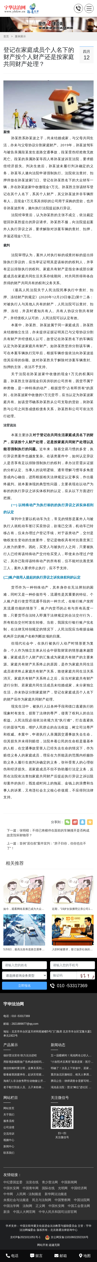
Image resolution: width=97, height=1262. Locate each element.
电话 (12, 1256)
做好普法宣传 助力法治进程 (20, 1055)
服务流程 (8, 1121)
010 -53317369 (72, 985)
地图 (85, 1256)
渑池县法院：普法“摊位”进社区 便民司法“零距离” (72, 1087)
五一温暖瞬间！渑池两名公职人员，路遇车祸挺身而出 (72, 1055)
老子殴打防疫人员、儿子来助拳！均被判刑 (24, 1087)
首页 (6, 36)
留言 (36, 1256)
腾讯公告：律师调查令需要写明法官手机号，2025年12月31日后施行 (72, 1080)
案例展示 (20, 36)
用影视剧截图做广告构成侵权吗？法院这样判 (24, 1061)
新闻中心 (8, 1146)
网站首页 (8, 1108)
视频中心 (8, 1140)
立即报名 (24, 985)
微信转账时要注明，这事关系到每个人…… (24, 1068)
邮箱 (60, 1256)
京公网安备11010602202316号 (66, 1237)
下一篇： (48, 833)
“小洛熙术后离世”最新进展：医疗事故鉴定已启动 (72, 1061)
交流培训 (8, 1133)
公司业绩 (8, 1127)
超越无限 (54, 1245)
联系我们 (8, 1152)
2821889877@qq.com (25, 1023)
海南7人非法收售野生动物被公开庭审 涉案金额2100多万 (24, 1080)
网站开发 (42, 1245)
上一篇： (46, 846)
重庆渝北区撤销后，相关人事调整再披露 (72, 1074)
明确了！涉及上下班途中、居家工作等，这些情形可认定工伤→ (72, 1068)
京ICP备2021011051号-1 (25, 1237)
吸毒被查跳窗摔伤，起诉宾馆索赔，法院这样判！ (24, 1074)
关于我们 (8, 1114)
